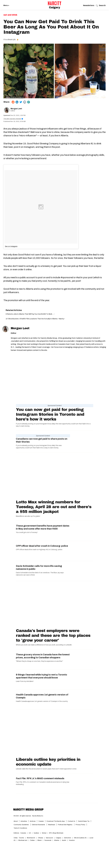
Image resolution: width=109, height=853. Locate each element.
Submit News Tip (83, 821)
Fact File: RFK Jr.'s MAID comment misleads (40, 778)
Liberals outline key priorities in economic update (48, 761)
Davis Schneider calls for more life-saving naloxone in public (39, 567)
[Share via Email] (24, 102)
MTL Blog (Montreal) (56, 833)
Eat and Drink (10, 15)
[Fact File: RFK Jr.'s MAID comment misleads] (81, 783)
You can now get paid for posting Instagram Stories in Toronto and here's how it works (50, 414)
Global (44, 833)
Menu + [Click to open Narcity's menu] (6, 5)
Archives (33, 821)
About (16, 821)
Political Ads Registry (65, 824)
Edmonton (67, 838)
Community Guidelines (21, 824)
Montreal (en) (22, 840)
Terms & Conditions (20, 828)
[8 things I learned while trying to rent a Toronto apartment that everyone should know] (81, 679)
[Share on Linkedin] (17, 102)
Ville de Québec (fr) (80, 838)
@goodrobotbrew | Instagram (15, 97)
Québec (36, 833)
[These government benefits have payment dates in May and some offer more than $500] (81, 530)
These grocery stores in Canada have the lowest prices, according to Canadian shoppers (43, 656)
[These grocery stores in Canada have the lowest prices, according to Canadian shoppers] (81, 659)
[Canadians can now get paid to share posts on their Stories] (81, 440)
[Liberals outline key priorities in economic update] (54, 734)
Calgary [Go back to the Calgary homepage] (54, 7)
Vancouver (49, 838)
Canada (23, 833)
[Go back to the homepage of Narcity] (54, 3)
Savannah (47, 840)
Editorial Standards (38, 824)
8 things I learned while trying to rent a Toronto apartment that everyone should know (41, 676)
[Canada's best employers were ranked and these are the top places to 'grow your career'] (54, 605)
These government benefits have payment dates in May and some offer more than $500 (42, 527)
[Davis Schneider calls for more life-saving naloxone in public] (81, 571)
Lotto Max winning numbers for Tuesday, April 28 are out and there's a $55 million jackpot (53, 507)
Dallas (32, 840)
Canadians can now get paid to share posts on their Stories (41, 440)
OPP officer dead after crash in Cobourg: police (42, 546)
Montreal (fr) (31, 838)
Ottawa (40, 838)
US (30, 833)
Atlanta (56, 840)
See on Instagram (11, 246)
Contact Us (71, 821)
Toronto (21, 838)
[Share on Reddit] (13, 102)
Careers (41, 821)
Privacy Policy (80, 824)
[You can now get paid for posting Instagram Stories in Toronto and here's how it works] (54, 381)
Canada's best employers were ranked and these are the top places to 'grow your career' (53, 635)
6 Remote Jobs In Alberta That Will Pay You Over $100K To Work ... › (30, 314)
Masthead (51, 824)
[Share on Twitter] (20, 102)
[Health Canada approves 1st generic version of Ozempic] (81, 699)
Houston (72, 840)
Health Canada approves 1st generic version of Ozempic (42, 696)
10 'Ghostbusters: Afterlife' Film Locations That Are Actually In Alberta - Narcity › (35, 319)
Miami (40, 840)
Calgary (58, 838)
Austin (64, 840)
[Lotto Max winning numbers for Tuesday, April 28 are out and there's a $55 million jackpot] (54, 476)
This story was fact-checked (13, 119)
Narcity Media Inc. (37, 816)
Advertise (24, 821)
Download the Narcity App (56, 821)
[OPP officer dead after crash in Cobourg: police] (81, 551)
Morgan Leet (16, 109)
